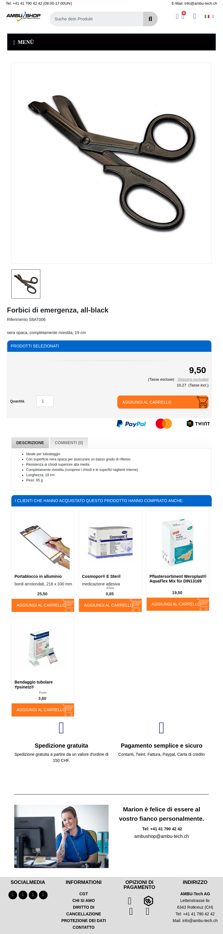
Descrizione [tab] (30, 442)
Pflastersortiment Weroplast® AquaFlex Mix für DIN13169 (178, 579)
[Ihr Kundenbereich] (177, 16)
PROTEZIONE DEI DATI (83, 920)
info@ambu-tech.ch (200, 920)
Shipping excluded (193, 379)
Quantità (17, 401)
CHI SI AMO (83, 900)
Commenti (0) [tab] (69, 442)
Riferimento (17, 319)
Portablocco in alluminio (38, 576)
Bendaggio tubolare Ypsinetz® (34, 684)
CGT (83, 893)
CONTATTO (83, 927)
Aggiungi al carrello (146, 402)
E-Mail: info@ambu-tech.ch (194, 3)
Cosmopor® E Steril (101, 576)
